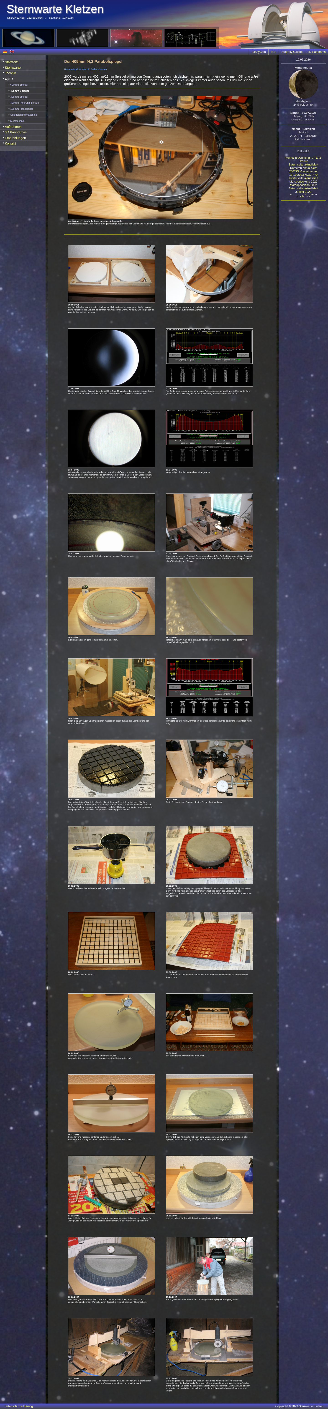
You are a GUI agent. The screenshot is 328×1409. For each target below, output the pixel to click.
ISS (273, 51)
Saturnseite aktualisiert (303, 164)
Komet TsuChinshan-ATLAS (303, 157)
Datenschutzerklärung (19, 1406)
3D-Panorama (317, 51)
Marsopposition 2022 (303, 185)
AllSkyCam (258, 51)
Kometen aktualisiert (303, 168)
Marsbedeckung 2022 (303, 181)
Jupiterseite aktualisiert (303, 178)
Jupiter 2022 (303, 191)
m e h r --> (303, 196)
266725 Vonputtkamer (303, 171)
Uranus (303, 161)
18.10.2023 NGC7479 (303, 174)
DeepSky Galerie (292, 51)
